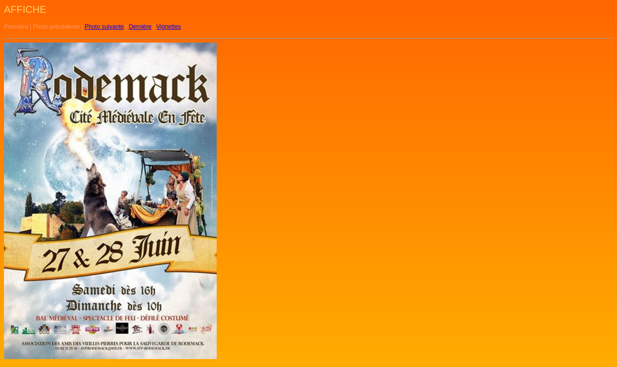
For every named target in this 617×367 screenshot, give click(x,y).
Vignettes (168, 26)
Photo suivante (104, 26)
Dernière (140, 26)
